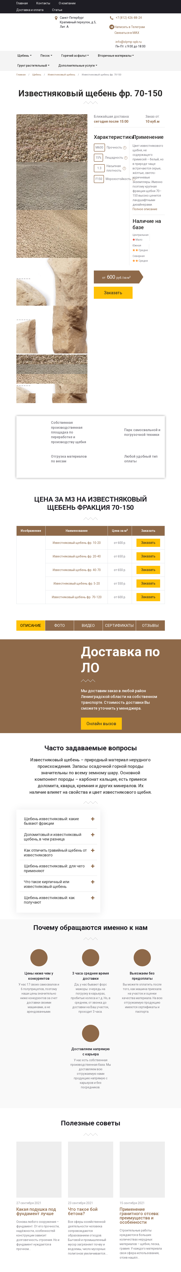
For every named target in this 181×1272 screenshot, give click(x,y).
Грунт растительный (32, 65)
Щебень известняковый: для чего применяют (54, 868)
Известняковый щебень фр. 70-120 (77, 597)
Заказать (113, 292)
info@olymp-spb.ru (129, 42)
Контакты (43, 3)
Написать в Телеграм (127, 27)
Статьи (57, 10)
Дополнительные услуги (76, 65)
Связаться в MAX (124, 32)
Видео (88, 625)
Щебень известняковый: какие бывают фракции (51, 821)
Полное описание (145, 209)
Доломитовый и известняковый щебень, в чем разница (52, 837)
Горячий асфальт (74, 55)
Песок (45, 55)
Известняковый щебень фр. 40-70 (77, 570)
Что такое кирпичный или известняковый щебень (46, 884)
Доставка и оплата (29, 10)
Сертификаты (119, 625)
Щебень (23, 55)
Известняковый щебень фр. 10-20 (77, 542)
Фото (59, 625)
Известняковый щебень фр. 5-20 (77, 583)
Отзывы (150, 625)
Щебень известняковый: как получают (49, 900)
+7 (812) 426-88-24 (129, 17)
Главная (22, 3)
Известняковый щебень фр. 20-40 (77, 556)
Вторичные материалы (114, 55)
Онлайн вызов (101, 723)
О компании (67, 3)
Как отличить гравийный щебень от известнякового (55, 852)
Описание (30, 625)
